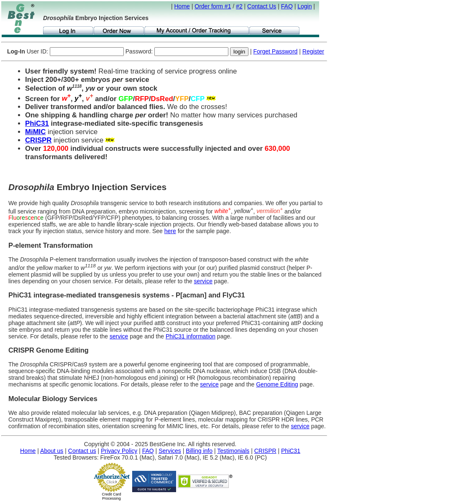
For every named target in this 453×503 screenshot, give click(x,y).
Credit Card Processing (111, 496)
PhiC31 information (190, 336)
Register (313, 51)
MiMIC (35, 132)
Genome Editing (277, 384)
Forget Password (275, 51)
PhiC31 (37, 123)
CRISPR (38, 140)
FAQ (287, 6)
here (170, 231)
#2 (239, 6)
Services (170, 450)
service (203, 281)
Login (304, 6)
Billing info (199, 450)
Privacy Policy (119, 450)
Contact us (82, 450)
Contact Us (261, 6)
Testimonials (233, 450)
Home (182, 6)
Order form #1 (213, 6)
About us (51, 450)
